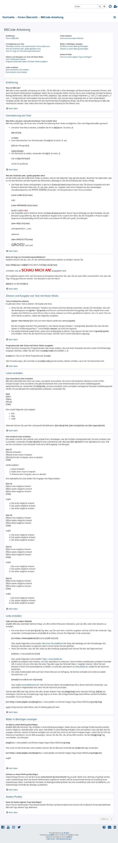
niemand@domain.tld (30, 685)
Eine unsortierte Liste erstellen (17, 70)
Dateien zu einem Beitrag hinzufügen (74, 49)
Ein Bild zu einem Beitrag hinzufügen (74, 46)
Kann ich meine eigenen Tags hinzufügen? (76, 57)
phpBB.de (69, 837)
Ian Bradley (65, 833)
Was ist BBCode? (12, 38)
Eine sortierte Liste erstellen (16, 72)
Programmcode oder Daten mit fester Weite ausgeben (26, 61)
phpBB (51, 835)
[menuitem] (110, 7)
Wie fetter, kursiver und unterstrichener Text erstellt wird (28, 46)
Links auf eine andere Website (71, 38)
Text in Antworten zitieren (16, 59)
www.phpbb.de (81, 667)
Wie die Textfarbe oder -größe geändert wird (23, 49)
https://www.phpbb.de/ (52, 659)
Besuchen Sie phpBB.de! (52, 643)
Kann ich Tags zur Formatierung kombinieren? (23, 51)
